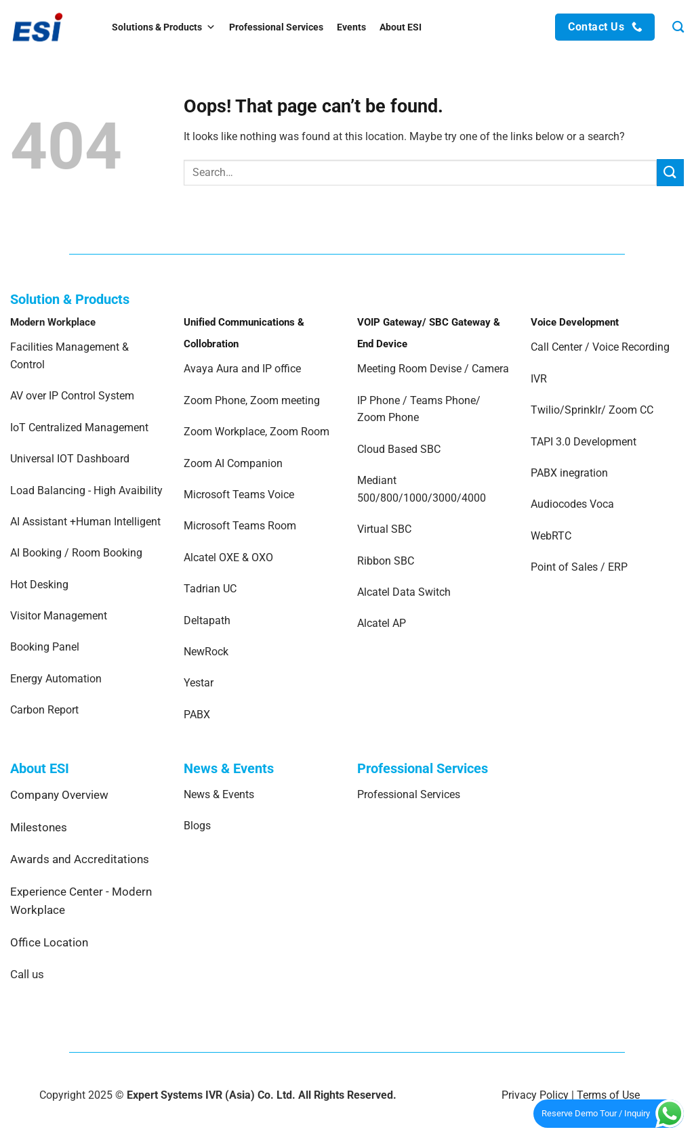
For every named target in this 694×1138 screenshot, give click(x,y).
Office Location (49, 942)
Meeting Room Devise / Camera (433, 368)
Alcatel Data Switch (404, 592)
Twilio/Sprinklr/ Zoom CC (592, 409)
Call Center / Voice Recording (600, 347)
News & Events (219, 794)
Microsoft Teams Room (240, 525)
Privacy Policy (535, 1095)
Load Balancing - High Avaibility (86, 490)
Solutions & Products (164, 27)
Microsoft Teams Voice (239, 494)
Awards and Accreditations (79, 859)
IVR (539, 378)
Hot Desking (39, 584)
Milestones (38, 827)
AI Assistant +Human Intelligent (85, 521)
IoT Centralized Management (80, 427)
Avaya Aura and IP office (242, 368)
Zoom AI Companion (233, 463)
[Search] (678, 27)
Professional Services (276, 27)
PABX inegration (569, 472)
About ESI (401, 27)
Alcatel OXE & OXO (228, 557)
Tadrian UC (210, 588)
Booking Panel (44, 646)
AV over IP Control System (72, 395)
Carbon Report (44, 709)
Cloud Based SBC (399, 449)
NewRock (206, 651)
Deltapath (207, 620)
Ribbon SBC (385, 560)
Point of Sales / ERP (579, 567)
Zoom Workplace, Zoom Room (256, 431)
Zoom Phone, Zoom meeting (252, 400)
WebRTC (551, 535)
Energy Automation (56, 678)
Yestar (198, 682)
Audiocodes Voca (572, 504)
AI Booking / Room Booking (76, 552)
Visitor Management (58, 615)
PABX (197, 714)
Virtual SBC (384, 529)
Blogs (197, 825)
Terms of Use (608, 1095)
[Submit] (670, 172)
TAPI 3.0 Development (583, 441)
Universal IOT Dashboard (71, 458)
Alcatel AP (381, 623)
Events (351, 27)
